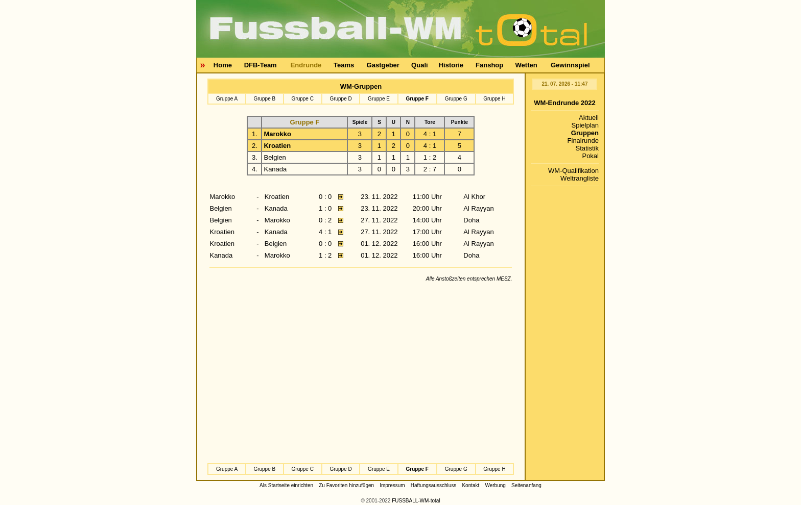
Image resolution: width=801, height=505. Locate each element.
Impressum (392, 485)
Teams (344, 65)
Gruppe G (456, 99)
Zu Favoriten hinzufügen (346, 485)
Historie (451, 65)
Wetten (526, 65)
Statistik (587, 148)
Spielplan (585, 125)
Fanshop (489, 65)
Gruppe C (303, 99)
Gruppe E (379, 99)
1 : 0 (325, 208)
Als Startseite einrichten (286, 485)
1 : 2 (325, 255)
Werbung (495, 485)
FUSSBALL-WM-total (416, 500)
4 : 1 (325, 232)
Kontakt (470, 485)
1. (254, 134)
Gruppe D (340, 99)
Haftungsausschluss (434, 485)
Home (223, 65)
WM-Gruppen (361, 86)
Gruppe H (494, 99)
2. (254, 145)
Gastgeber (383, 65)
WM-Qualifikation (573, 170)
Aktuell (589, 117)
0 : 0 (325, 196)
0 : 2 (325, 220)
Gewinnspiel (570, 65)
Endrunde (306, 65)
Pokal (590, 156)
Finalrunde (583, 140)
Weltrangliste (579, 178)
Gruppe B (264, 99)
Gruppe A (227, 99)
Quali (419, 65)
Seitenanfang (526, 485)
